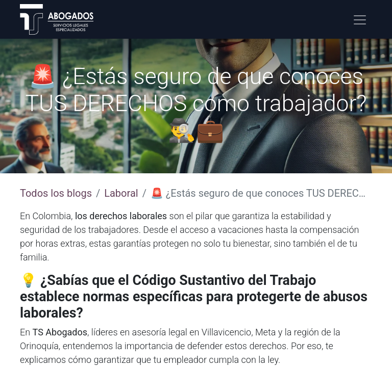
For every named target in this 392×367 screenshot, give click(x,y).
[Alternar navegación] (360, 19)
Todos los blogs (56, 193)
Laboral (121, 193)
